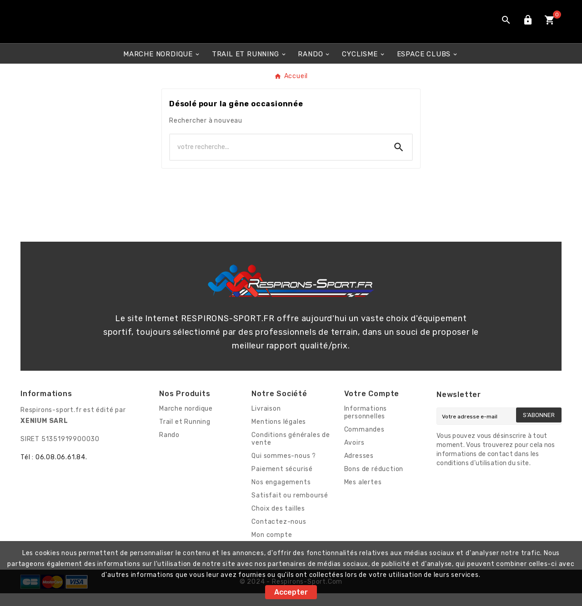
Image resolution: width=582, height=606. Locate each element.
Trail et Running (185, 434)
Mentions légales (278, 434)
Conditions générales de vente (290, 451)
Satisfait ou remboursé (289, 508)
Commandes (364, 442)
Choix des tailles (278, 521)
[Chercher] (278, 160)
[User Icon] (527, 28)
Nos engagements (281, 495)
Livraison (266, 421)
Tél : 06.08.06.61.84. (53, 470)
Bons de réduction (374, 482)
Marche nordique (186, 421)
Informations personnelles (365, 425)
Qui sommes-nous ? (283, 468)
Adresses (359, 468)
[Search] (399, 160)
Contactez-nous (278, 534)
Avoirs (354, 455)
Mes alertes (363, 495)
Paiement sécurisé (282, 482)
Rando (169, 448)
